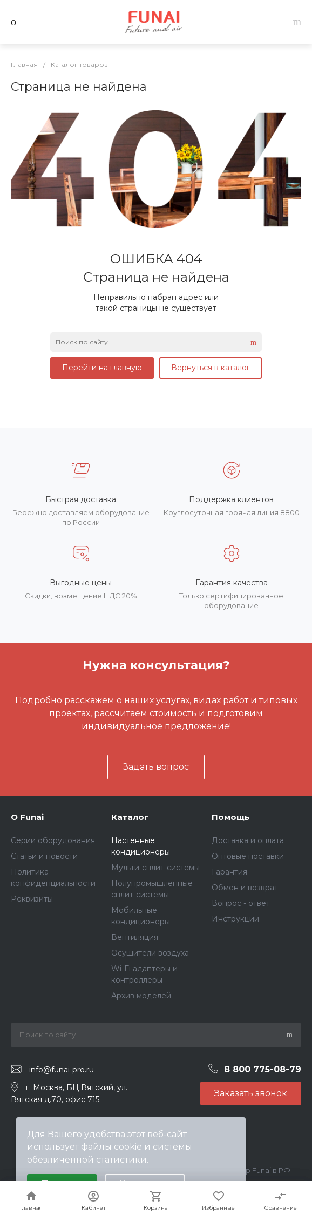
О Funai (27, 817)
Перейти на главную (102, 367)
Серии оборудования (53, 840)
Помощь (230, 817)
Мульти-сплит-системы (155, 867)
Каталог (129, 817)
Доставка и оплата (248, 840)
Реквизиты (32, 899)
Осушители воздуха (150, 953)
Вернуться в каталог (210, 367)
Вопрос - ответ (241, 903)
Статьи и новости (44, 856)
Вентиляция (134, 937)
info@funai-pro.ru (61, 1070)
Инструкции (235, 919)
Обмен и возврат (245, 887)
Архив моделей (141, 995)
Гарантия (229, 872)
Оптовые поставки (248, 856)
